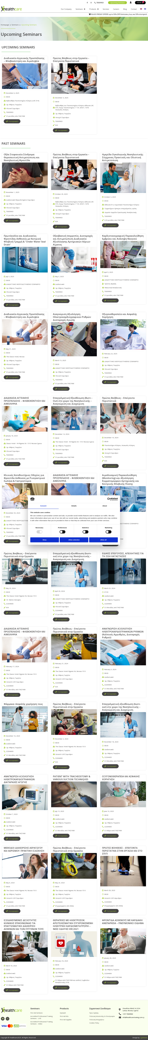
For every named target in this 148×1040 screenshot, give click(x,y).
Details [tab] (74, 506)
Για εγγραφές (13, 121)
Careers (116, 9)
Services (106, 9)
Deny (44, 540)
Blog (125, 9)
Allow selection (74, 540)
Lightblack (143, 1038)
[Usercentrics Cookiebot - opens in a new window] (109, 499)
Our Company (66, 9)
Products (94, 9)
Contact (134, 9)
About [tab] (104, 506)
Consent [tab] (43, 506)
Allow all (103, 540)
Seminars (80, 9)
